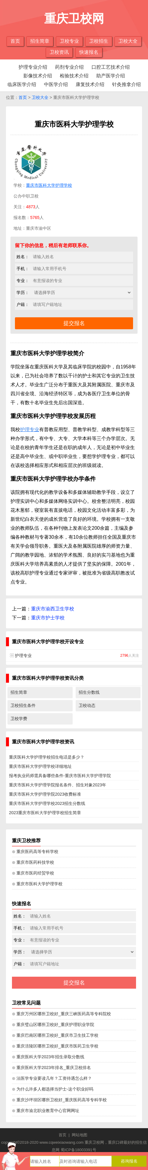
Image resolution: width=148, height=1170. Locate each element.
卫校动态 (87, 705)
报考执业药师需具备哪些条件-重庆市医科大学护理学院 (60, 775)
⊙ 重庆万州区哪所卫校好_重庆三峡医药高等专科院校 (61, 1013)
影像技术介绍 (37, 75)
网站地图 (79, 1135)
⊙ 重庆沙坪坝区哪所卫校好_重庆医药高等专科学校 (59, 1099)
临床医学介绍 (21, 84)
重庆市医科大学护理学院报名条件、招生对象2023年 (57, 784)
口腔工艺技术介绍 (110, 67)
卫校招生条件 (23, 705)
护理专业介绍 (33, 67)
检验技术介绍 (74, 75)
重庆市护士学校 (48, 617)
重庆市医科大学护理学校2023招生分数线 (47, 803)
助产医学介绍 (110, 75)
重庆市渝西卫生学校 (52, 608)
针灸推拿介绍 (126, 84)
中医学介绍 (56, 84)
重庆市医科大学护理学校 (49, 185)
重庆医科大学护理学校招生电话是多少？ (46, 757)
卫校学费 (18, 718)
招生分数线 (89, 692)
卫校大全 (128, 41)
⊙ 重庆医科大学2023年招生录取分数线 (48, 1056)
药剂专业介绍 (69, 67)
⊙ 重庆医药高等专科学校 (35, 851)
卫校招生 (98, 41)
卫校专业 (69, 41)
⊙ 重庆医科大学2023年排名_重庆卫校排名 (51, 1067)
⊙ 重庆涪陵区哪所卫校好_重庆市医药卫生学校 (55, 1046)
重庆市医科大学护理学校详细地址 (40, 766)
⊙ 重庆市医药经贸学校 (33, 873)
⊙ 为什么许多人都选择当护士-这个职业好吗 (52, 1089)
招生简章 (39, 41)
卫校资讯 (59, 52)
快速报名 (88, 52)
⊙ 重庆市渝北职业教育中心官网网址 (45, 1110)
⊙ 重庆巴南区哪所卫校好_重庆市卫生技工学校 (55, 1035)
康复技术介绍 (90, 84)
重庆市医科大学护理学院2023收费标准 (45, 794)
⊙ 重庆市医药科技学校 (33, 862)
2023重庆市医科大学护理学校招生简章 (45, 812)
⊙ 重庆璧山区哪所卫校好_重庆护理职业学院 (53, 1024)
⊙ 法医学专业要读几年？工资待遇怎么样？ (52, 1078)
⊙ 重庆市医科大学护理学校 (37, 883)
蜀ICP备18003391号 (78, 1150)
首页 (15, 41)
